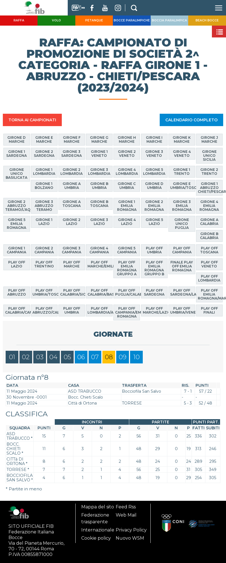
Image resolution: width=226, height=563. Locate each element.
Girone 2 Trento (209, 171)
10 (136, 357)
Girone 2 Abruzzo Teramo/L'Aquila (17, 206)
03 (39, 357)
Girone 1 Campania (16, 250)
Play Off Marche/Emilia (100, 264)
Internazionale (97, 530)
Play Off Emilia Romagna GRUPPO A (127, 268)
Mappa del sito (97, 507)
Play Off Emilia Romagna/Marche (210, 294)
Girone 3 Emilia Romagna (182, 206)
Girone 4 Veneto (182, 153)
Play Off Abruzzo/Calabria (45, 310)
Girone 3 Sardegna (71, 153)
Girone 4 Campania (99, 250)
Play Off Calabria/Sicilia (72, 292)
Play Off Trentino (44, 264)
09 (122, 357)
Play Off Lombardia (209, 278)
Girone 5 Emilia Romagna (16, 224)
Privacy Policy (131, 530)
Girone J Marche (209, 139)
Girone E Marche (44, 139)
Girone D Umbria (154, 186)
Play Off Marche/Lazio (155, 310)
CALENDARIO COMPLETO (191, 119)
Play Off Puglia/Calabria (127, 292)
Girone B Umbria (99, 186)
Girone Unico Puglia (181, 224)
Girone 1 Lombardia (44, 171)
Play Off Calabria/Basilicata (100, 292)
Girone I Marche (154, 139)
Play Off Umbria (71, 310)
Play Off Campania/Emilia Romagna (127, 312)
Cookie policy (96, 538)
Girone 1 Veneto (99, 153)
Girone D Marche (16, 139)
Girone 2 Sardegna (44, 153)
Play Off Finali (209, 310)
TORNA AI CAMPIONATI (32, 119)
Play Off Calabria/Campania (17, 310)
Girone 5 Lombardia (154, 171)
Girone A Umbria (72, 186)
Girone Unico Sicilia (209, 155)
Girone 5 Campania (127, 250)
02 (26, 357)
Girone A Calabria (209, 222)
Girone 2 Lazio (71, 222)
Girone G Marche (99, 139)
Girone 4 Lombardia (127, 171)
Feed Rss (126, 507)
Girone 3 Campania (71, 250)
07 (95, 357)
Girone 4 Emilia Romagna (209, 206)
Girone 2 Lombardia (71, 171)
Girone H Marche (127, 139)
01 (12, 357)
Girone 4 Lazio (127, 222)
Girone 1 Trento (181, 171)
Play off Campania (182, 250)
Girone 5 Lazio (154, 222)
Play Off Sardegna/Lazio (182, 292)
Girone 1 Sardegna (16, 153)
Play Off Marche (71, 264)
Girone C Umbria (127, 186)
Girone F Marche (71, 139)
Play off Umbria (154, 250)
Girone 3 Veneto (154, 153)
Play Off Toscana (209, 250)
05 (67, 357)
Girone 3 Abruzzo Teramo (44, 206)
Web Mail (126, 515)
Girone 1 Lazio (44, 222)
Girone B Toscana (99, 204)
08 (109, 357)
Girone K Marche (182, 139)
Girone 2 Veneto (127, 153)
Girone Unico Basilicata (16, 173)
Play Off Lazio (16, 264)
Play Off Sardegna (154, 292)
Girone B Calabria (209, 236)
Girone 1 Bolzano (44, 186)
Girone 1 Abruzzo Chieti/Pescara (210, 188)
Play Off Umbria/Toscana (45, 292)
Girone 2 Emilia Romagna (154, 206)
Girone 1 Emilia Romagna (127, 206)
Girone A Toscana (71, 204)
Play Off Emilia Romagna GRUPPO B (154, 268)
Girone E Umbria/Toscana (182, 186)
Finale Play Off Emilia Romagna (181, 266)
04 (53, 357)
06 (81, 357)
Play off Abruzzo (16, 292)
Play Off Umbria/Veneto (182, 310)
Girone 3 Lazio (99, 222)
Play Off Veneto (209, 264)
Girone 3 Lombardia (99, 171)
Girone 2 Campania (44, 250)
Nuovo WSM (130, 538)
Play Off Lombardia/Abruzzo (100, 310)
